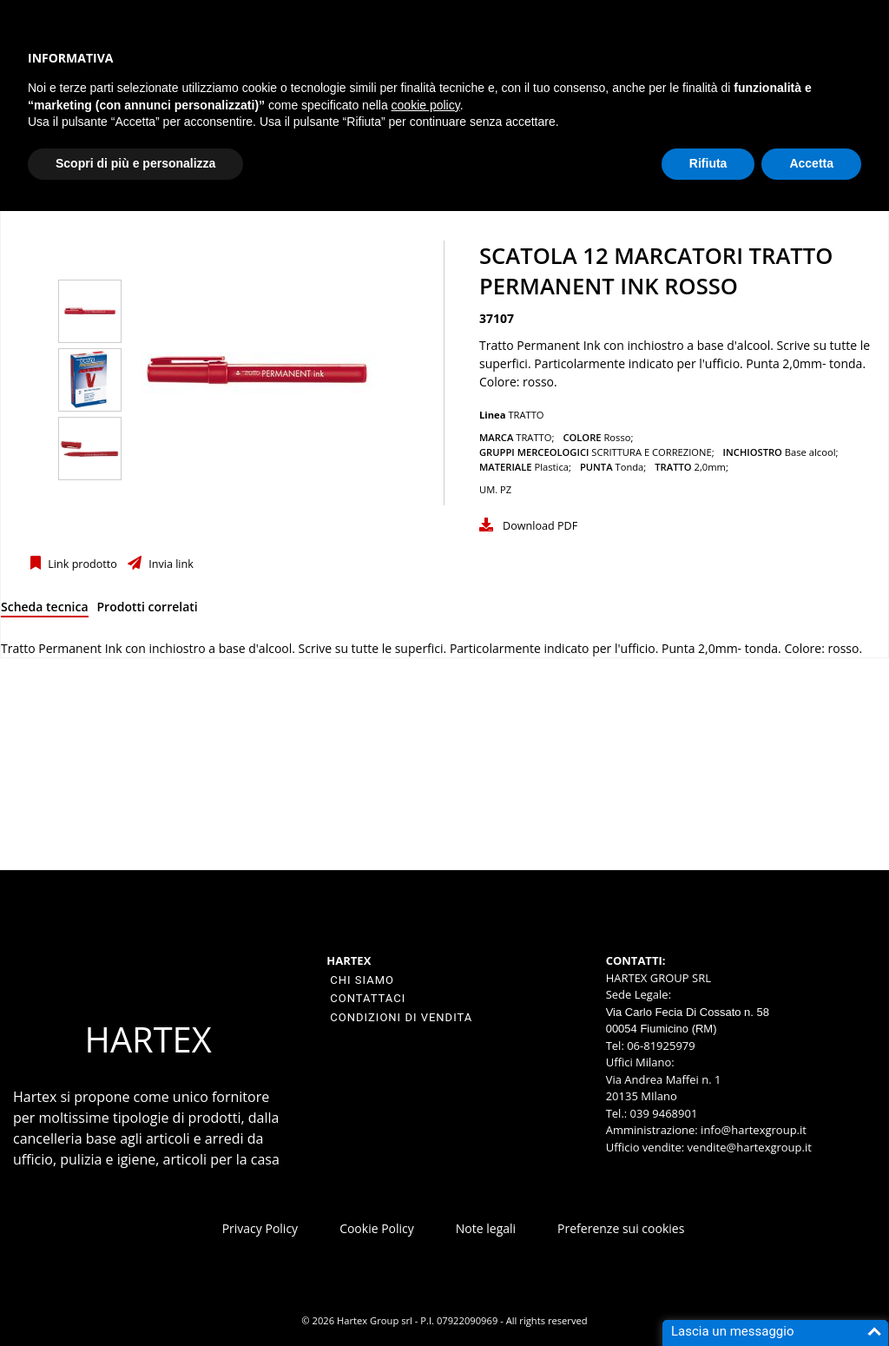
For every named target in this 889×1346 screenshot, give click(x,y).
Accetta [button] (811, 163)
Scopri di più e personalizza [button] (135, 163)
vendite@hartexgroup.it (750, 1147)
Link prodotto (81, 564)
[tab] (45, 610)
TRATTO (525, 414)
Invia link (170, 564)
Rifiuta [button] (708, 163)
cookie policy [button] (426, 105)
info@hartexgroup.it (752, 1130)
